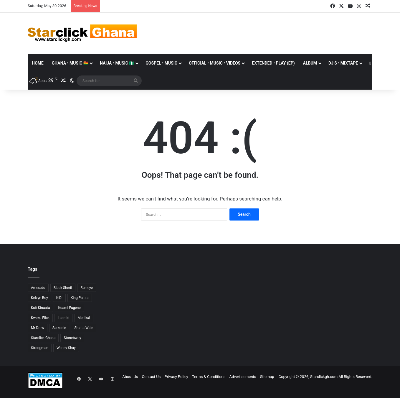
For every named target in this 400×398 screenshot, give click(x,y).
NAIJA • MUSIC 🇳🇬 (117, 63)
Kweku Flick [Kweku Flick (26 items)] (40, 318)
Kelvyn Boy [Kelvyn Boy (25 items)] (39, 298)
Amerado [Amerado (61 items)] (38, 288)
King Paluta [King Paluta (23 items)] (80, 298)
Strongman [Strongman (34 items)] (39, 348)
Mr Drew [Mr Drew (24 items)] (37, 328)
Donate (378, 63)
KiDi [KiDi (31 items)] (59, 298)
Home (38, 63)
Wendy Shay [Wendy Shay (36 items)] (66, 348)
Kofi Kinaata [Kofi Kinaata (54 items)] (40, 308)
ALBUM (310, 63)
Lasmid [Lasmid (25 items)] (63, 318)
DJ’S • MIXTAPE (343, 63)
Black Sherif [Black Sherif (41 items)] (63, 288)
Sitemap (267, 376)
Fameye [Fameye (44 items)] (86, 288)
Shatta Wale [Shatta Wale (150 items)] (83, 328)
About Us (130, 376)
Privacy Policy (176, 376)
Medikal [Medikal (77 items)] (83, 318)
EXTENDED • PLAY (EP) (273, 63)
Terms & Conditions (208, 376)
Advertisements (242, 376)
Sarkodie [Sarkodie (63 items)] (59, 328)
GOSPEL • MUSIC (161, 63)
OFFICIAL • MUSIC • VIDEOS (214, 63)
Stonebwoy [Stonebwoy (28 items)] (72, 338)
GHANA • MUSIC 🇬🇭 (70, 63)
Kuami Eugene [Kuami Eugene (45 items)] (69, 308)
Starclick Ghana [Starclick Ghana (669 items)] (43, 338)
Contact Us (151, 376)
